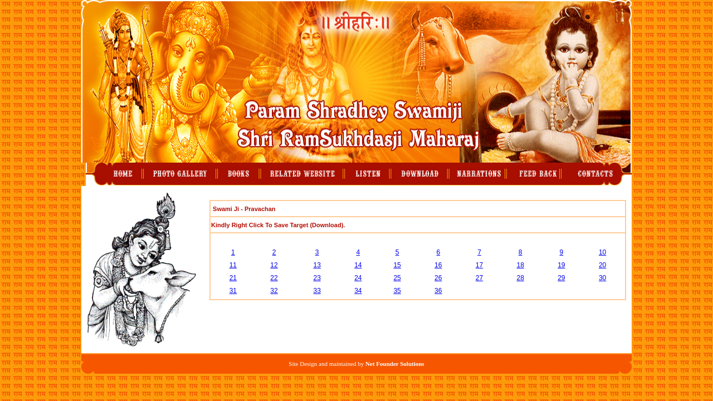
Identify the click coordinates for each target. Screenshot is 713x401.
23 (316, 278)
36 (438, 291)
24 (358, 278)
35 (397, 291)
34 (358, 291)
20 (602, 265)
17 (479, 265)
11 (233, 265)
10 (602, 252)
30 (602, 278)
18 (520, 265)
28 (520, 278)
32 (273, 291)
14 (358, 265)
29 (561, 278)
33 (316, 291)
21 (233, 278)
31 (233, 291)
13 (316, 265)
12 (273, 265)
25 (397, 278)
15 (397, 265)
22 (273, 278)
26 (438, 278)
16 (438, 265)
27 (479, 278)
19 (561, 265)
